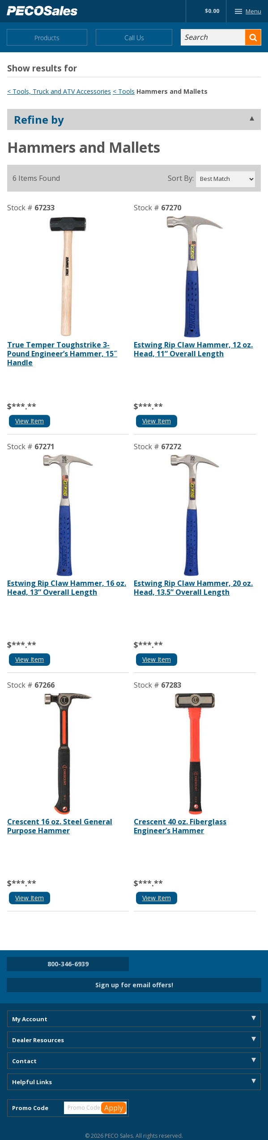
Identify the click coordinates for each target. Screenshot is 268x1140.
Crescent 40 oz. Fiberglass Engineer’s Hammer (180, 826)
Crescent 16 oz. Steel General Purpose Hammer (59, 826)
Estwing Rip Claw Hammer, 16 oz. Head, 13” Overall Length (66, 587)
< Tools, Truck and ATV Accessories (59, 91)
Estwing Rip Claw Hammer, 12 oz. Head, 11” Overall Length (193, 349)
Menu (246, 11)
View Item (29, 421)
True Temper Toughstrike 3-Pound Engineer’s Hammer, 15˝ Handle (62, 353)
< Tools (124, 91)
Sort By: (181, 178)
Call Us (134, 37)
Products (47, 37)
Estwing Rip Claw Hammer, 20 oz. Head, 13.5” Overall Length (193, 587)
